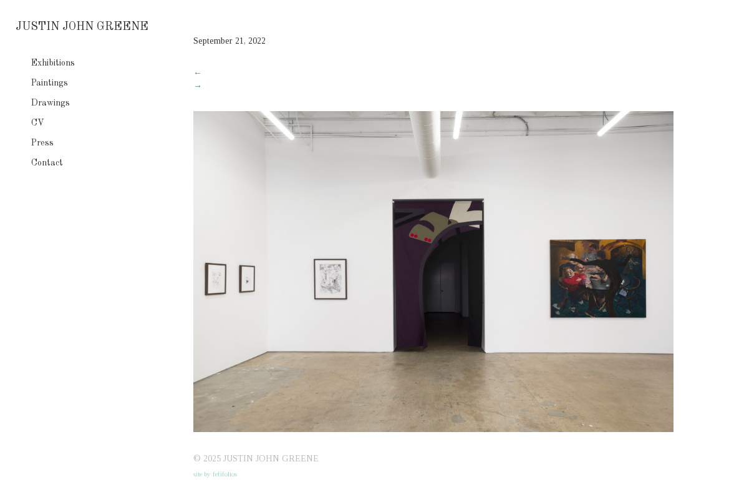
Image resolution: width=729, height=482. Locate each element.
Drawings (50, 103)
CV (37, 123)
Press (42, 143)
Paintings (49, 83)
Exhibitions (53, 63)
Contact (47, 163)
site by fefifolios (215, 474)
